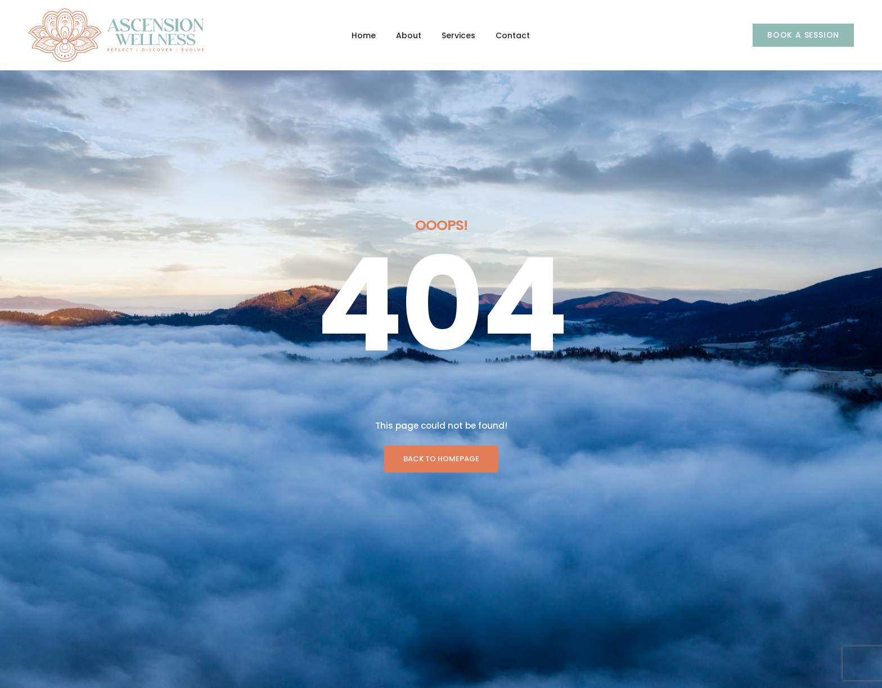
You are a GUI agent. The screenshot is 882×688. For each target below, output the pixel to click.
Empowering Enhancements (336, 669)
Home (364, 35)
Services (458, 35)
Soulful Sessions (314, 648)
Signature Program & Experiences (347, 605)
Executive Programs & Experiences (350, 627)
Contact (513, 35)
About (408, 35)
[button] (803, 35)
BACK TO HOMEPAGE (441, 317)
